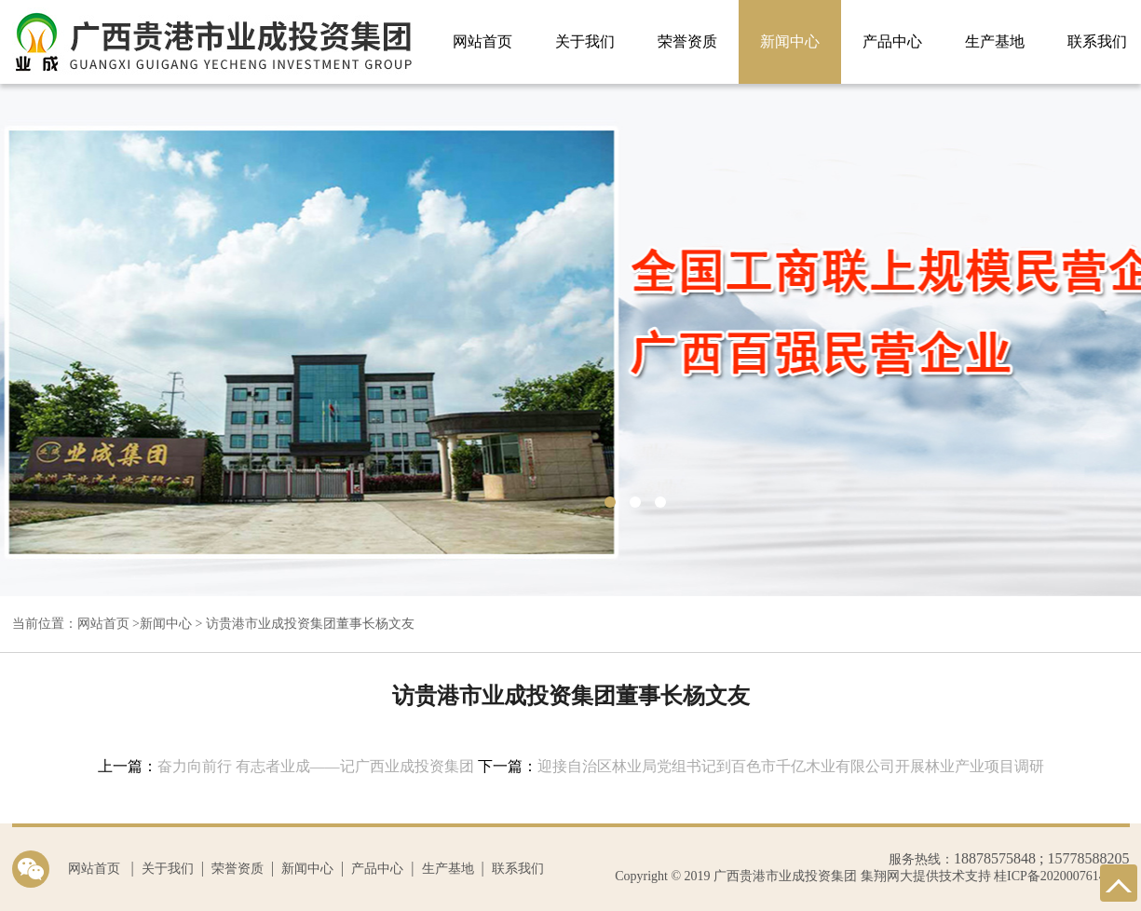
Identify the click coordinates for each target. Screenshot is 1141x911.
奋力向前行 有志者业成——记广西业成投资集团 (315, 766)
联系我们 (518, 869)
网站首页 (482, 41)
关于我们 (585, 41)
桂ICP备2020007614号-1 (1061, 876)
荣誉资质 (687, 41)
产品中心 (892, 41)
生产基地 (995, 41)
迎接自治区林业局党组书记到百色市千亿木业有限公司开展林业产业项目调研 (790, 766)
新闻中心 (790, 41)
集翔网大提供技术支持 (924, 876)
